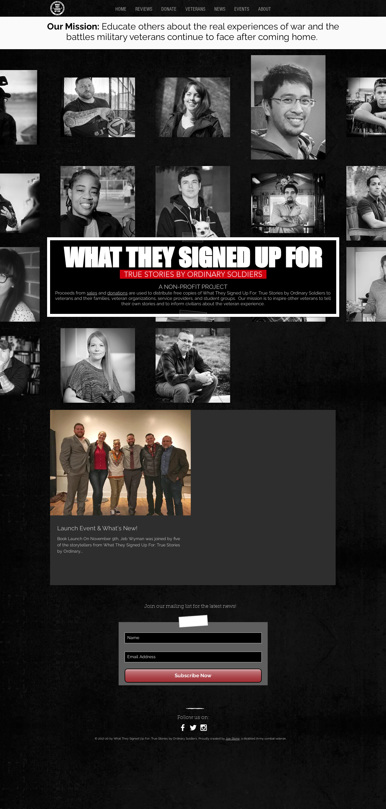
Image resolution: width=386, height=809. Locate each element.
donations (117, 293)
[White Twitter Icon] (193, 727)
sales (92, 293)
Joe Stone (233, 738)
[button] (264, 9)
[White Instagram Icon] (203, 727)
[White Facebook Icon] (182, 727)
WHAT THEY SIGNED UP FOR (193, 257)
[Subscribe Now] (193, 676)
